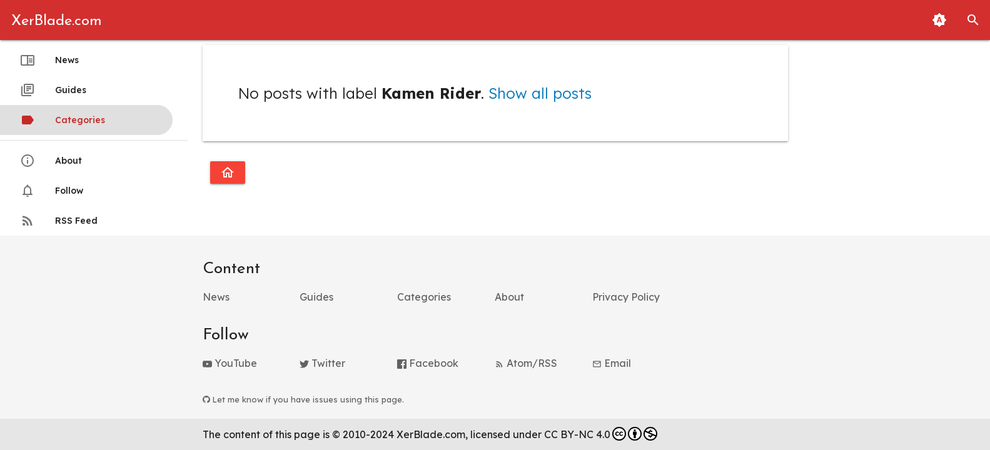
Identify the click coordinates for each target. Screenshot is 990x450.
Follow (51, 191)
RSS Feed (59, 221)
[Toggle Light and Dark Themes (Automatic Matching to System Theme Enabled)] (939, 20)
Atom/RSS (526, 363)
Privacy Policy (626, 297)
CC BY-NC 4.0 (600, 434)
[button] (973, 20)
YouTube (230, 363)
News (49, 60)
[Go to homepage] (227, 172)
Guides (53, 90)
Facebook (427, 363)
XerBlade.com (56, 21)
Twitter (322, 363)
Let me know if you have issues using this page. (303, 399)
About (51, 161)
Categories (62, 120)
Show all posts (540, 93)
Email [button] (611, 363)
